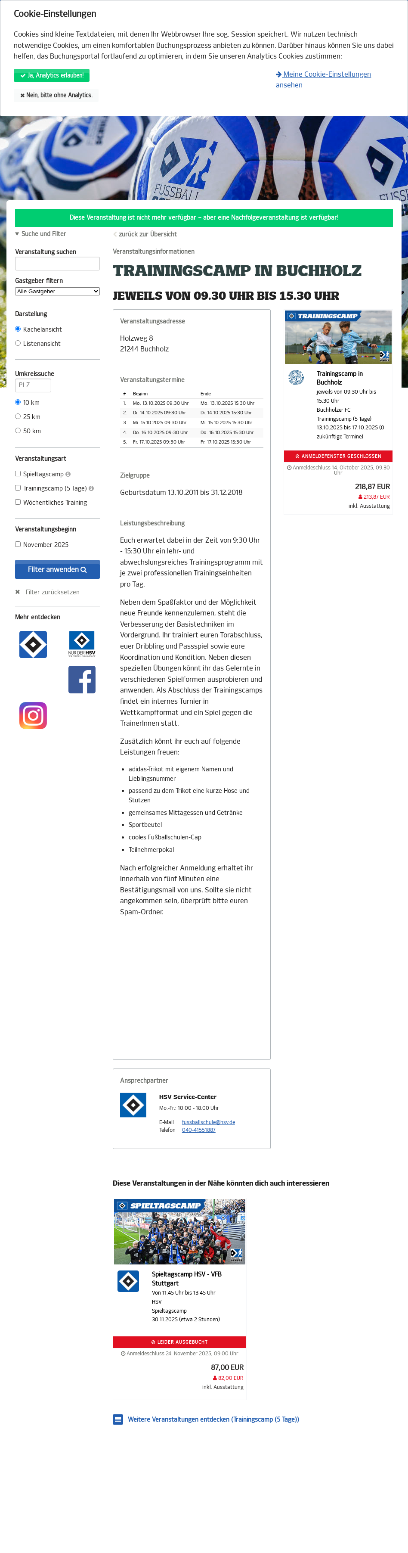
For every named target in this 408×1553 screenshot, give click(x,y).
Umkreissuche (33, 375)
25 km (27, 417)
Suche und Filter (44, 234)
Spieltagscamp (43, 474)
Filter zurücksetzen (53, 592)
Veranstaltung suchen (57, 253)
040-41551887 (199, 1130)
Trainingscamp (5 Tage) (54, 488)
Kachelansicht (38, 329)
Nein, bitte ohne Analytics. (56, 95)
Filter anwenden (57, 569)
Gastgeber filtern (57, 286)
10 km (27, 403)
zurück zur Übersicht (148, 234)
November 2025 (41, 545)
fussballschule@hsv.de (208, 1122)
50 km (28, 431)
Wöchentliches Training (51, 502)
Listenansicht (38, 344)
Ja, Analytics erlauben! (51, 75)
